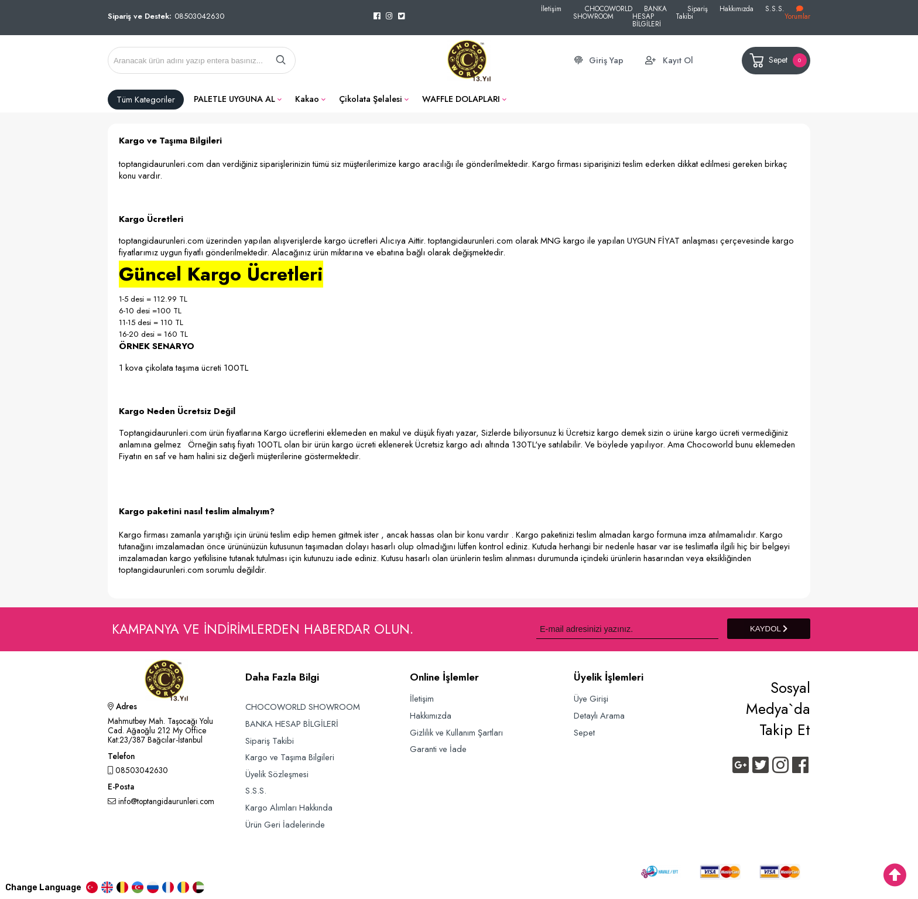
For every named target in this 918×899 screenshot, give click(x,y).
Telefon (121, 757)
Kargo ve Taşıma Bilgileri (289, 757)
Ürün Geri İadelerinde (285, 824)
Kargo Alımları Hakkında (289, 807)
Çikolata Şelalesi (370, 99)
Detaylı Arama (599, 715)
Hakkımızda (736, 8)
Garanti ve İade (438, 749)
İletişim (551, 8)
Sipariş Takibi (692, 12)
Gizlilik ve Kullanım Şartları (456, 732)
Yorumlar (797, 13)
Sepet (777, 61)
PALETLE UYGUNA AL (234, 99)
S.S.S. (775, 8)
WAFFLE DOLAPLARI (461, 99)
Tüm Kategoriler (146, 99)
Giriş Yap (606, 60)
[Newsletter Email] (627, 628)
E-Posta (121, 787)
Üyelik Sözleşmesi (277, 774)
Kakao (307, 99)
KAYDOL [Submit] (768, 628)
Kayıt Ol (678, 60)
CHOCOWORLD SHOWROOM (602, 12)
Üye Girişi (591, 698)
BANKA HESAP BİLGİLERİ (649, 16)
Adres (122, 707)
